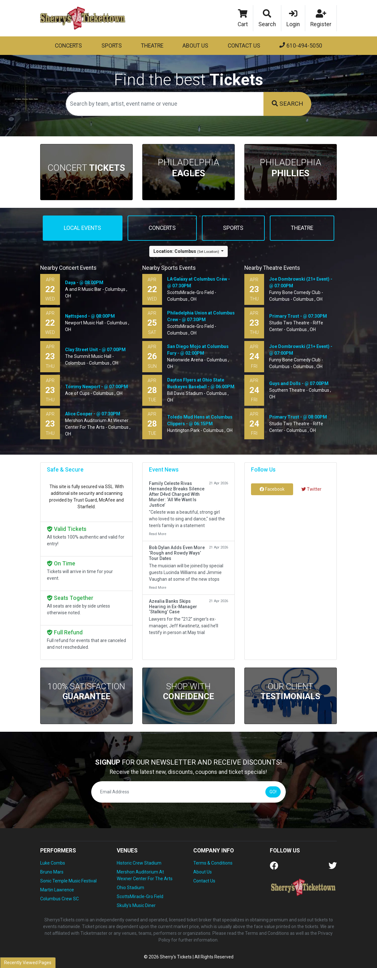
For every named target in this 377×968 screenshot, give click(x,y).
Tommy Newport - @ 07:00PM (96, 386)
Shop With (188, 691)
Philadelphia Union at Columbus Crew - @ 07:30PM (201, 316)
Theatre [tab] (302, 228)
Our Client (290, 691)
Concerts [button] (68, 45)
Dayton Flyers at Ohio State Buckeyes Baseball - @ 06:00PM (200, 383)
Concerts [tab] (162, 228)
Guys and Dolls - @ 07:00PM (299, 383)
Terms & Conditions (213, 863)
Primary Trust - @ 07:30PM (298, 316)
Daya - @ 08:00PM (84, 282)
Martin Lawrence (57, 889)
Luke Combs (52, 863)
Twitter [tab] (311, 489)
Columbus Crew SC (59, 898)
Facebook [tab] (272, 489)
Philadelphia (188, 167)
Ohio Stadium (130, 887)
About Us (195, 45)
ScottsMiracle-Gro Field (140, 896)
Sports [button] (111, 45)
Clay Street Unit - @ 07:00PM (95, 349)
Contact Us (244, 45)
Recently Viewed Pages (27, 962)
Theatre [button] (152, 45)
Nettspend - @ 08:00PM (90, 316)
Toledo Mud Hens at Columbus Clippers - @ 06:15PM (200, 420)
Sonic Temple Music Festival (68, 880)
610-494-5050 (300, 45)
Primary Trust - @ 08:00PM (298, 417)
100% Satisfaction (86, 691)
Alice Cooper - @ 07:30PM (92, 413)
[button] (267, 18)
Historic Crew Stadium (139, 863)
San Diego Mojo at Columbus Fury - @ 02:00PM (198, 350)
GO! (273, 791)
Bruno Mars (51, 871)
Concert (86, 168)
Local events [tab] (82, 228)
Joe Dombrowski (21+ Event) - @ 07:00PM (300, 282)
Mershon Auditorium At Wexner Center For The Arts (145, 875)
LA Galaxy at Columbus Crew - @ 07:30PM (198, 282)
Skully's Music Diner (136, 905)
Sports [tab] (233, 228)
